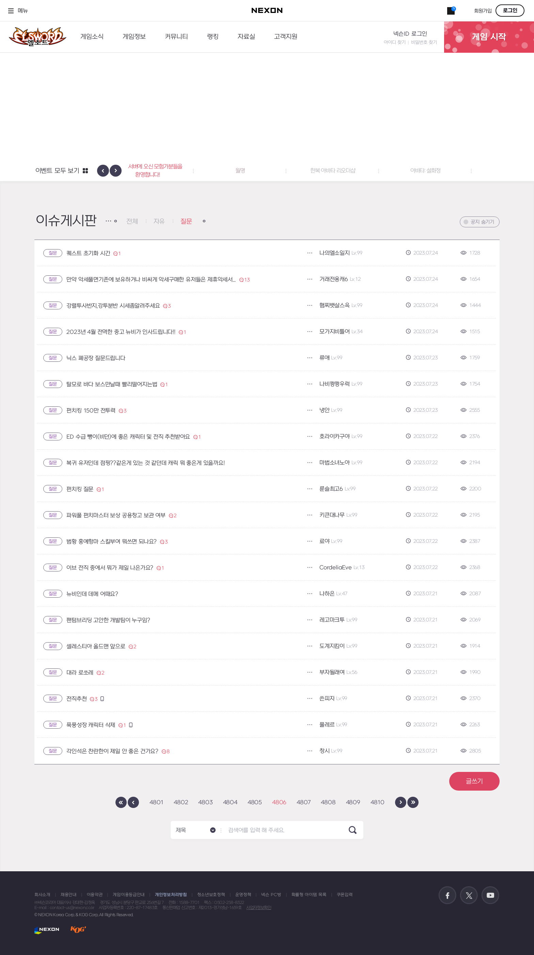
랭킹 (213, 37)
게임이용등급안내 (129, 894)
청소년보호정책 (211, 894)
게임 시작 (489, 37)
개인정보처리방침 (171, 894)
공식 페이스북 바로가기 (447, 895)
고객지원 (285, 37)
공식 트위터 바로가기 (469, 895)
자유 (159, 221)
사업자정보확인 (258, 907)
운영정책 (243, 894)
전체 (132, 221)
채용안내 (69, 894)
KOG (78, 930)
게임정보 (134, 37)
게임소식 (92, 37)
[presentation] (103, 171)
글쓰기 (474, 781)
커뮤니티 (176, 37)
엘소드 (35, 36)
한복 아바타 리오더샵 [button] (359, 171)
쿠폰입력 (345, 894)
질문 (186, 221)
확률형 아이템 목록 (309, 894)
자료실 (246, 37)
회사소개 (42, 894)
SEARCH (352, 830)
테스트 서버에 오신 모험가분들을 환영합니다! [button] (174, 171)
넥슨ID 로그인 (410, 34)
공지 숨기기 (482, 222)
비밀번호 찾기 (424, 42)
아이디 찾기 (395, 42)
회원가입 (483, 11)
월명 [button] (267, 171)
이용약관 (95, 894)
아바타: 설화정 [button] (452, 171)
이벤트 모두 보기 (57, 171)
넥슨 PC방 (271, 894)
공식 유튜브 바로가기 (490, 895)
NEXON (46, 930)
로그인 (510, 10)
